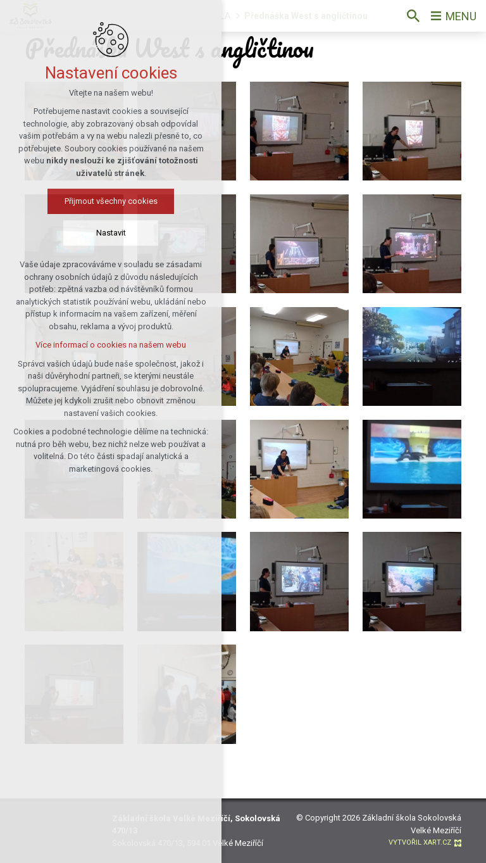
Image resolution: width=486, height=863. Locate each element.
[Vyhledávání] (413, 15)
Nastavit (107, 232)
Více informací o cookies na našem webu (107, 345)
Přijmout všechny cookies (107, 201)
